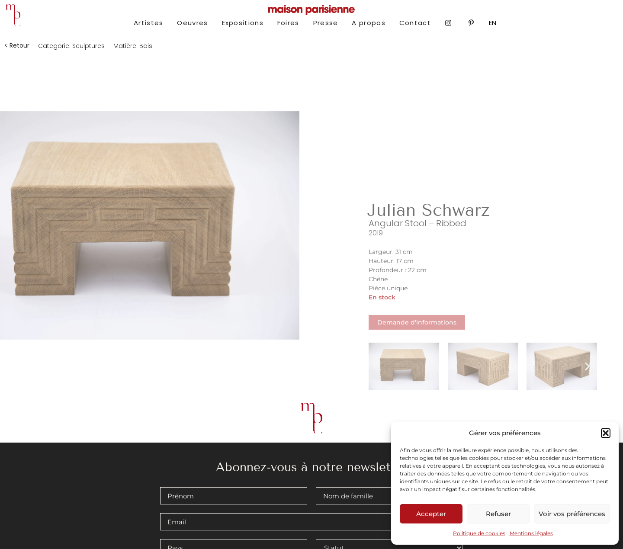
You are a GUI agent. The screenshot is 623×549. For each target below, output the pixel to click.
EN (492, 22)
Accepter (431, 514)
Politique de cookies (479, 533)
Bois (145, 46)
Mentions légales (531, 533)
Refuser (498, 514)
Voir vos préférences (572, 514)
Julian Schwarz (428, 210)
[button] (605, 433)
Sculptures (88, 46)
